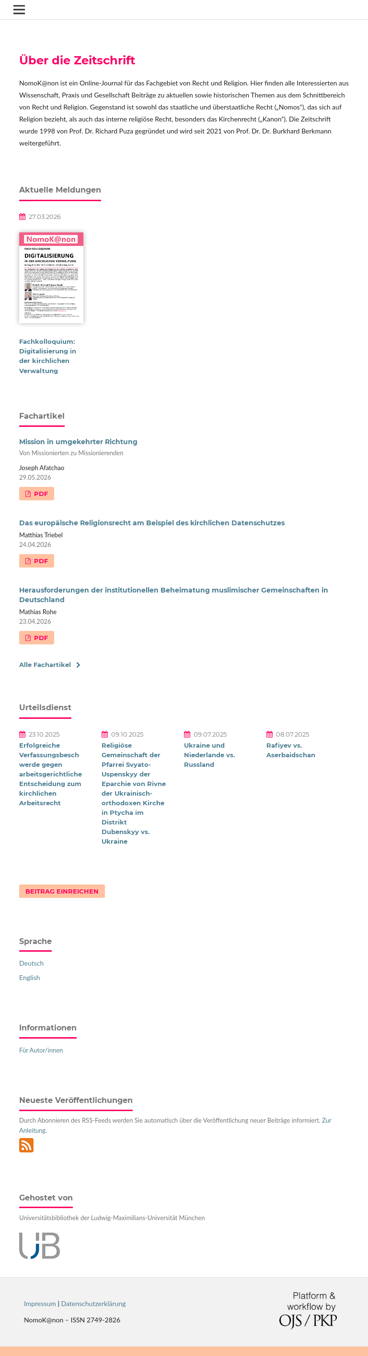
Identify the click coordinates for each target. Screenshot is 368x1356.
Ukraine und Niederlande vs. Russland (209, 754)
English (29, 977)
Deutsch (31, 963)
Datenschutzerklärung (93, 1303)
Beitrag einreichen (62, 891)
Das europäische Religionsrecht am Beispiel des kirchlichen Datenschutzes (152, 523)
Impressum (40, 1303)
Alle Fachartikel (45, 664)
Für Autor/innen (41, 1050)
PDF (40, 493)
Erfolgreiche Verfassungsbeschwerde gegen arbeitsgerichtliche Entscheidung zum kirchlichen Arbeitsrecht (50, 774)
